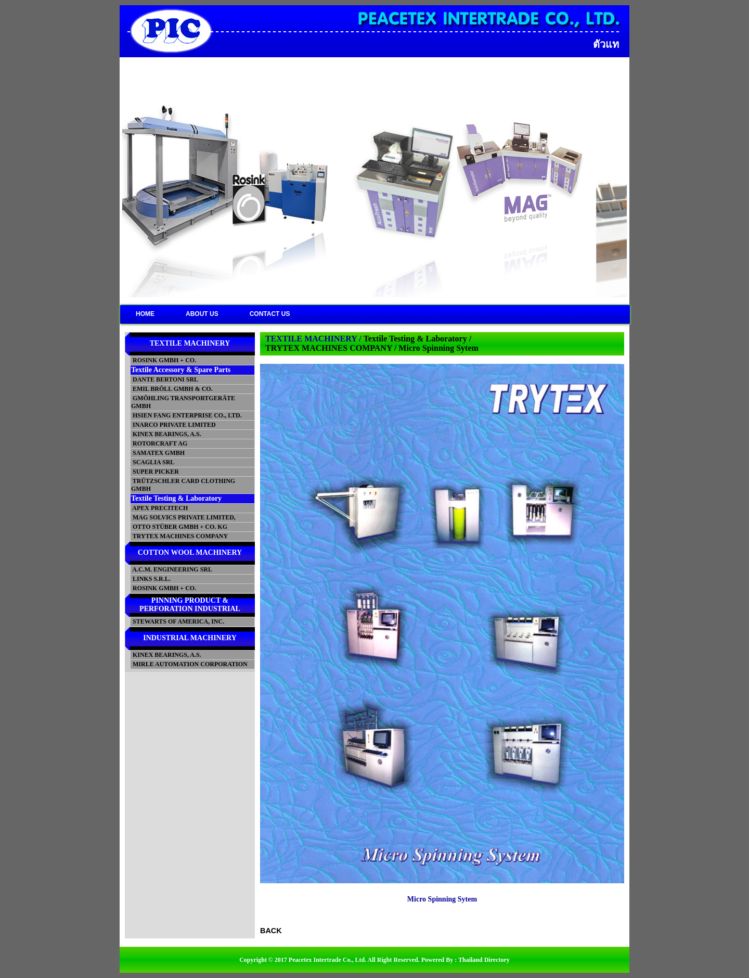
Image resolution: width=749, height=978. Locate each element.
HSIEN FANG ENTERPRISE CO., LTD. (186, 415)
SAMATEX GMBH (158, 452)
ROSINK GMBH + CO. (163, 360)
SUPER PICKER (155, 471)
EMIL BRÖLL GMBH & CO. (172, 388)
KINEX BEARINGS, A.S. (166, 434)
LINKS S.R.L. (151, 578)
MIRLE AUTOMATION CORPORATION (189, 664)
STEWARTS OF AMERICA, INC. (177, 621)
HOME (145, 313)
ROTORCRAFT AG (159, 443)
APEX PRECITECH (159, 508)
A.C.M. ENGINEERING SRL (171, 569)
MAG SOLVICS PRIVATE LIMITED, (183, 517)
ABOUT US (202, 313)
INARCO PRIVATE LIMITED (173, 424)
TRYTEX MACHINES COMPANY (179, 536)
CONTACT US (270, 313)
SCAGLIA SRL (152, 462)
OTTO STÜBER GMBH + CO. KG (179, 526)
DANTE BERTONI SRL (164, 379)
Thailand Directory (484, 959)
